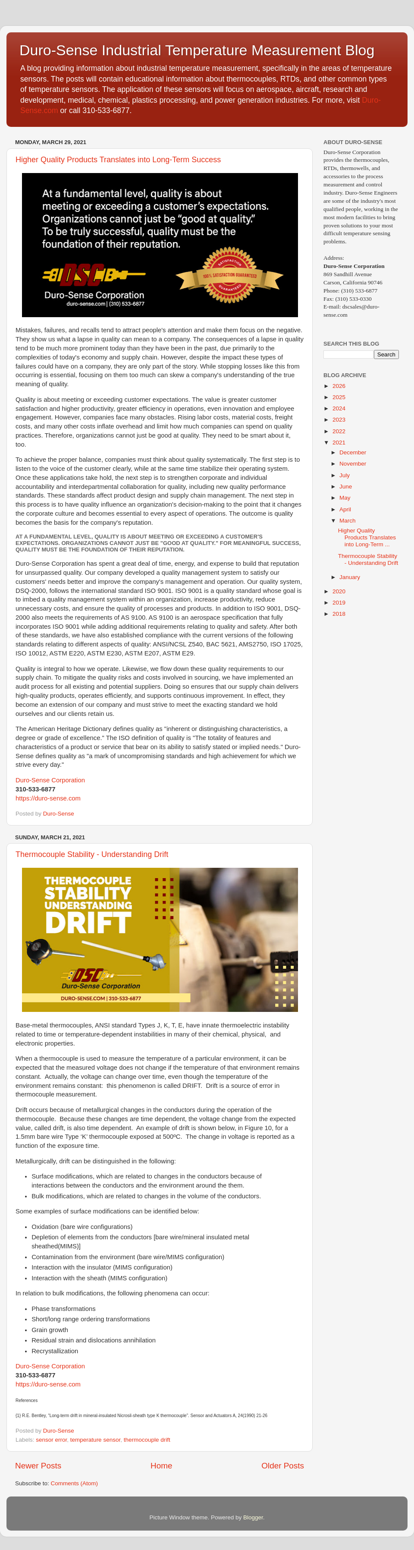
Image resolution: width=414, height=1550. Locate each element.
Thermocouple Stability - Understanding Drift (92, 854)
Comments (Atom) (74, 1483)
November (352, 463)
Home (161, 1465)
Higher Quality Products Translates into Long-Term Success (118, 159)
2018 (338, 614)
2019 (338, 602)
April (345, 509)
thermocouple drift (147, 1440)
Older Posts (282, 1465)
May (345, 498)
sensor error (51, 1440)
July (344, 475)
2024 (338, 408)
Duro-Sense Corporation (50, 780)
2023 (338, 419)
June (345, 486)
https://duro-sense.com (48, 798)
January (349, 577)
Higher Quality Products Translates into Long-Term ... (367, 537)
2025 (338, 397)
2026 (338, 386)
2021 (338, 442)
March (347, 520)
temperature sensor (95, 1440)
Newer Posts (38, 1465)
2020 (338, 591)
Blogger (253, 1517)
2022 (338, 431)
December (352, 452)
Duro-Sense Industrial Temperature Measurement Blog (196, 50)
